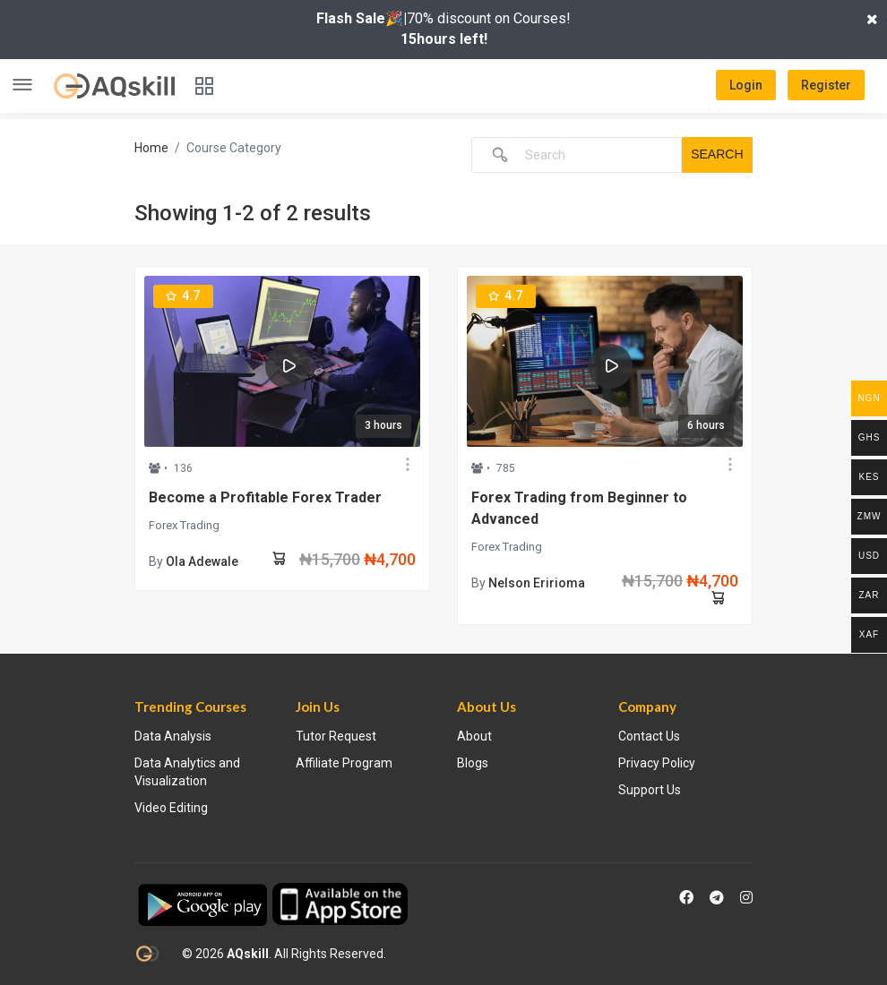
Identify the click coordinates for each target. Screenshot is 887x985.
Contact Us (649, 736)
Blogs (472, 763)
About (474, 736)
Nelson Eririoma (536, 583)
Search (717, 154)
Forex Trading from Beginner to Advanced (579, 508)
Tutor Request (336, 736)
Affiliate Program (344, 763)
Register (826, 85)
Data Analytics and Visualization (187, 772)
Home (151, 148)
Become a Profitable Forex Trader (265, 497)
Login (745, 85)
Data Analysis (172, 736)
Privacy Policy (656, 763)
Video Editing (171, 808)
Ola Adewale (202, 561)
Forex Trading (184, 525)
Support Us (649, 790)
